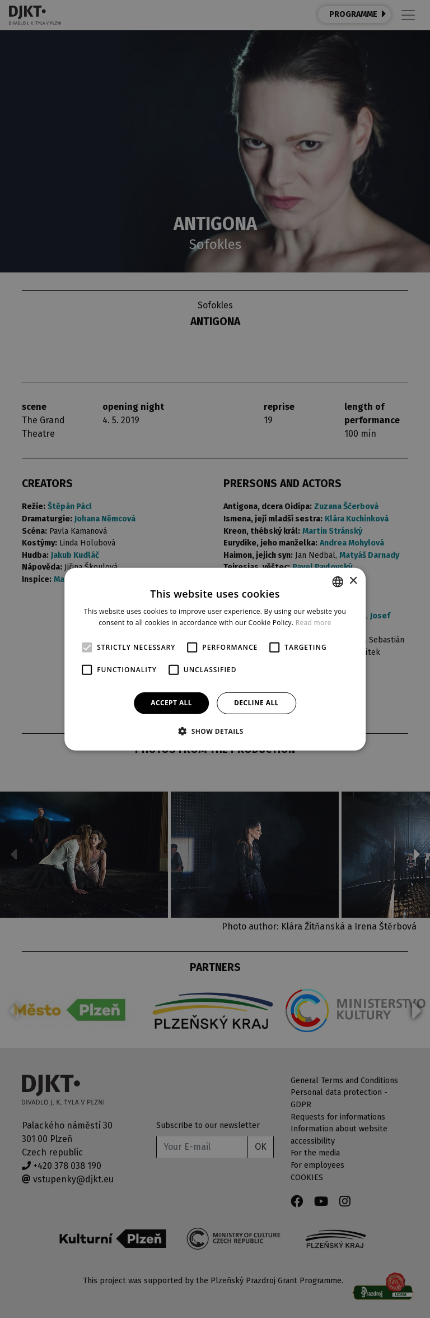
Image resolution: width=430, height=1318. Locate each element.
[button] (215, 731)
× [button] (353, 581)
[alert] (215, 659)
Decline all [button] (256, 702)
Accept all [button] (171, 702)
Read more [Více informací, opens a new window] (313, 622)
